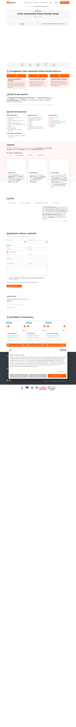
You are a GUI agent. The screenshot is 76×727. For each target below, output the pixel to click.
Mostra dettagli (60, 371)
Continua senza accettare (19, 375)
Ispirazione (36, 2)
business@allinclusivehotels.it (17, 361)
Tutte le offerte (27, 2)
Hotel (50, 2)
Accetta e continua (57, 375)
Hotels (31, 6)
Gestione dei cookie (54, 380)
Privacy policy (46, 380)
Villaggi (56, 2)
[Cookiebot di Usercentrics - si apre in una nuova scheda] (60, 350)
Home (28, 6)
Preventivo (64, 2)
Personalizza (38, 375)
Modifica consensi (62, 380)
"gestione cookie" (57, 365)
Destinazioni (44, 2)
